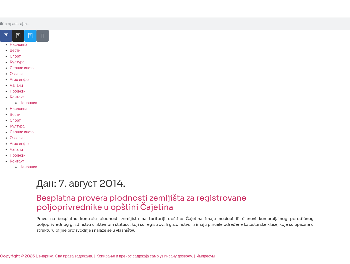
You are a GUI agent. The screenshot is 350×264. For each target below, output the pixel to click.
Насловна (18, 44)
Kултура (17, 62)
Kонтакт (17, 97)
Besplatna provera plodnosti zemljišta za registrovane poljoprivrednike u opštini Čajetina (141, 202)
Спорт (15, 56)
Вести (15, 50)
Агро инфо (19, 79)
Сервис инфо (22, 67)
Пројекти (18, 91)
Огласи (16, 73)
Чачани (16, 85)
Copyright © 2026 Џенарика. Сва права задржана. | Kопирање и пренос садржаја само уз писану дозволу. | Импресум (107, 256)
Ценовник (28, 102)
